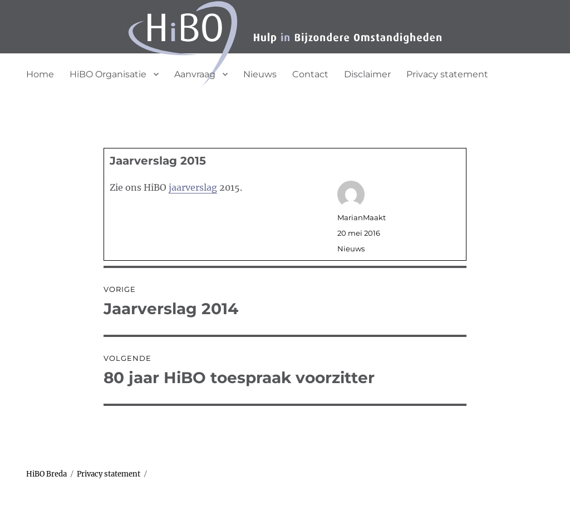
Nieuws (260, 74)
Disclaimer (367, 74)
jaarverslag (193, 187)
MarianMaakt (361, 217)
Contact (310, 74)
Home (40, 74)
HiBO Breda (46, 474)
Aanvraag (194, 74)
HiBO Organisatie (108, 74)
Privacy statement (447, 74)
